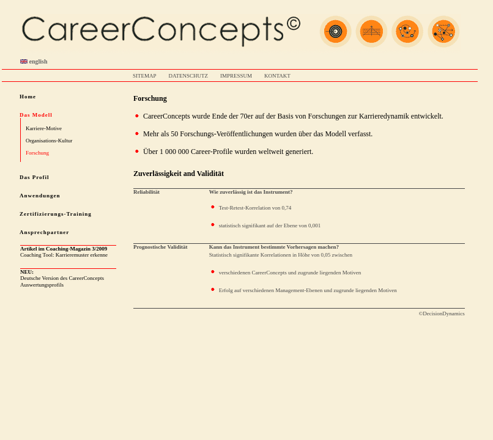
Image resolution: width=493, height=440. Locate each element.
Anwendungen (40, 196)
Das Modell (36, 115)
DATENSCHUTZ (189, 76)
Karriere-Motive (44, 128)
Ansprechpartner (44, 232)
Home (28, 97)
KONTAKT (277, 76)
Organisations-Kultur (49, 141)
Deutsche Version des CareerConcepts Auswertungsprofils (62, 278)
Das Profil (35, 177)
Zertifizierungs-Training (56, 214)
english (34, 61)
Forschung (37, 153)
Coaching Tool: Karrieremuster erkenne (64, 252)
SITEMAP (145, 76)
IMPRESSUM (236, 76)
